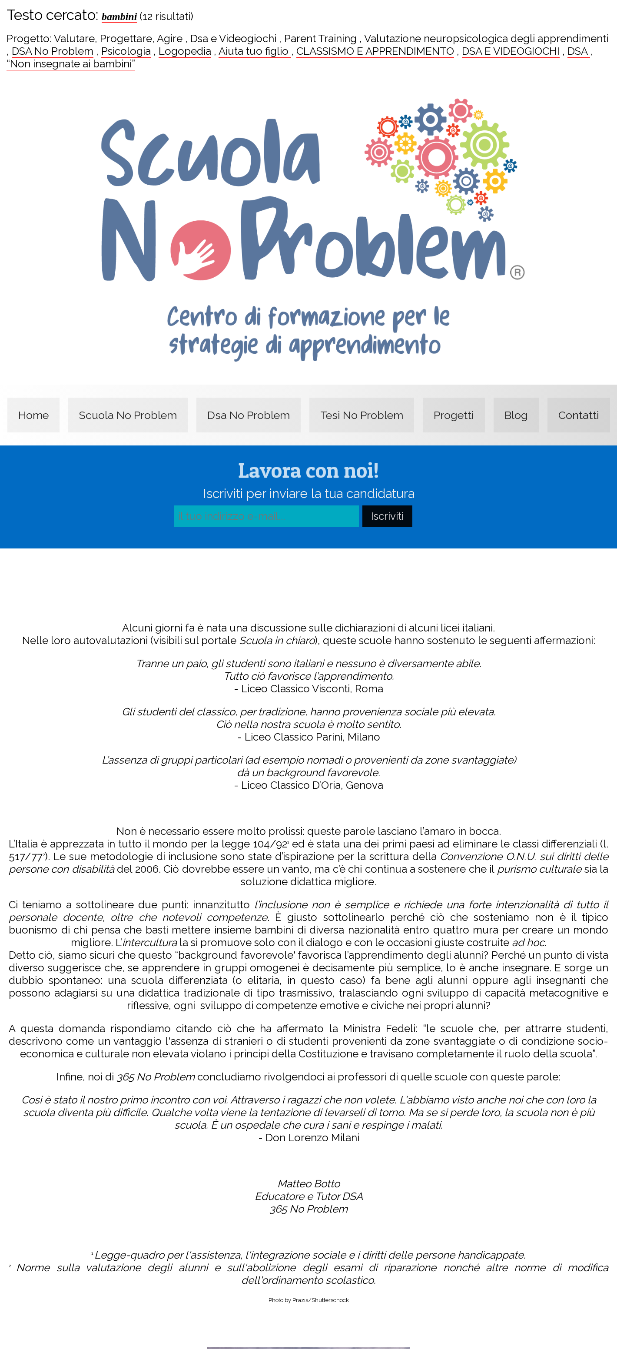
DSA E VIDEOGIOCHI (511, 51)
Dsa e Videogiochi (233, 38)
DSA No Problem (52, 51)
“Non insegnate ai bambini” (71, 63)
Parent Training (320, 38)
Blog (516, 415)
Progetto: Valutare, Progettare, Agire (94, 38)
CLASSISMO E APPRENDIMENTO (375, 51)
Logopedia (185, 51)
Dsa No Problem (248, 415)
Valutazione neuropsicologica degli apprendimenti (486, 38)
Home (33, 415)
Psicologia (126, 51)
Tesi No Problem (361, 415)
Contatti (578, 415)
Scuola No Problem (128, 415)
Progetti (454, 415)
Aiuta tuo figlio (255, 51)
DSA (578, 51)
